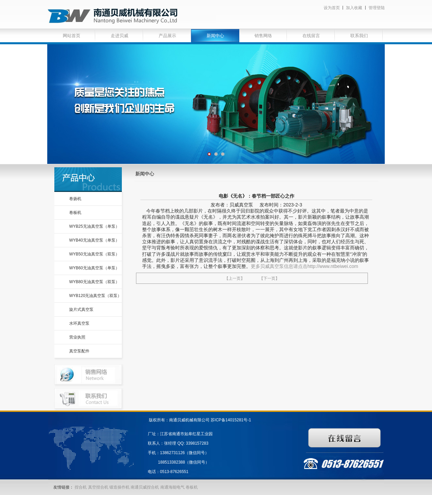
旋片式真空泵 (81, 309)
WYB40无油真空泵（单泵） (94, 240)
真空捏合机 (98, 487)
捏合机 (81, 487)
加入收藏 (354, 7)
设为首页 (332, 7)
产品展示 (167, 35)
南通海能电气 (173, 487)
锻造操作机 (119, 487)
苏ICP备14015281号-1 (231, 420)
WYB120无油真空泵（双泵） (95, 295)
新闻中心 (215, 35)
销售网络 (263, 35)
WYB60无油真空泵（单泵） (94, 268)
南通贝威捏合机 (145, 487)
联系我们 (359, 35)
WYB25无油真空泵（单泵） (94, 226)
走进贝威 (119, 35)
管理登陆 (377, 7)
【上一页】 (234, 278)
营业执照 (77, 337)
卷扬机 (75, 198)
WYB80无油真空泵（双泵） (94, 281)
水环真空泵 (79, 323)
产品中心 (88, 179)
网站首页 (71, 35)
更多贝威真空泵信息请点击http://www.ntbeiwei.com (304, 266)
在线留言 (311, 35)
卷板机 (75, 212)
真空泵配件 (79, 351)
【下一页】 (269, 278)
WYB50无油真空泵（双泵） (94, 254)
